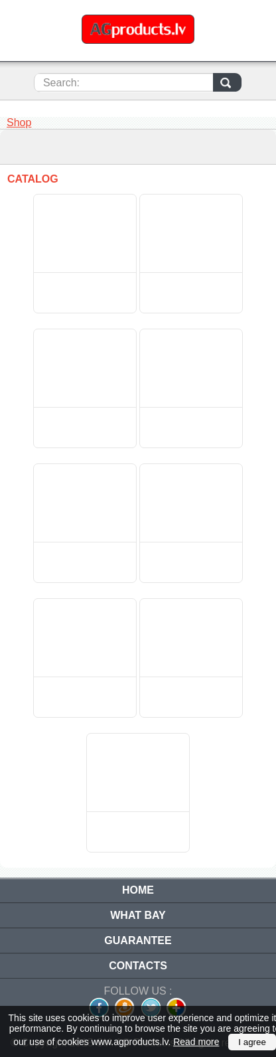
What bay (138, 915)
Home (138, 890)
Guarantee (137, 940)
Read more (196, 1041)
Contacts (138, 965)
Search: (61, 82)
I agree (252, 1042)
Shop (19, 122)
